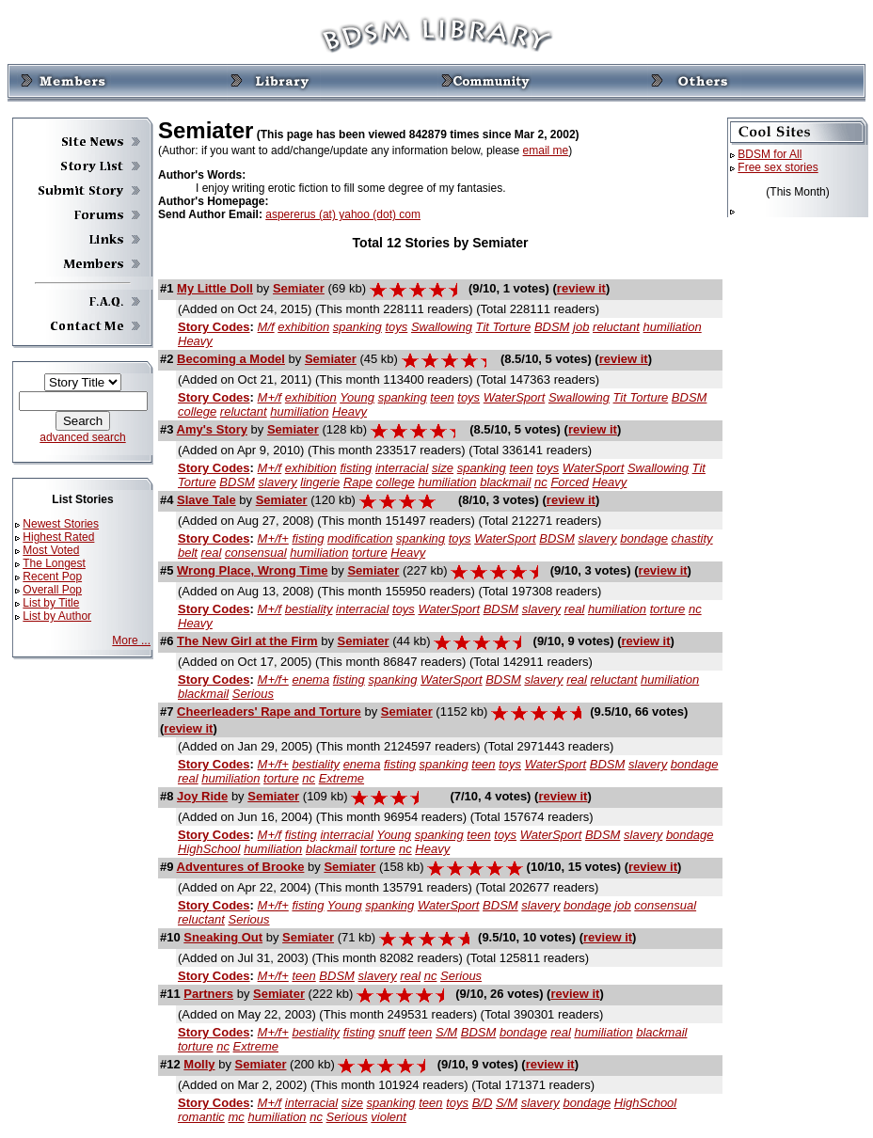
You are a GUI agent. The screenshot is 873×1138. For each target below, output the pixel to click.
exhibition (303, 327)
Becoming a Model (231, 359)
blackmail (505, 482)
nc (541, 482)
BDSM (552, 327)
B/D (482, 1103)
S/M (446, 1032)
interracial (401, 468)
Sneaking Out (222, 937)
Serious (253, 694)
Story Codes (214, 327)
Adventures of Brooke (241, 867)
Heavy (195, 341)
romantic (201, 1117)
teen (441, 397)
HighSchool (209, 849)
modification (359, 538)
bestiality (309, 609)
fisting (356, 468)
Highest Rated (58, 537)
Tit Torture (504, 327)
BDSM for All (770, 154)
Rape (358, 482)
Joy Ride (202, 796)
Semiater (299, 288)
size (442, 468)
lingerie (320, 482)
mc (236, 1117)
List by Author (57, 616)
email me (546, 150)
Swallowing (441, 327)
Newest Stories (61, 523)
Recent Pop (52, 576)
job (581, 327)
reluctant (616, 327)
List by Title (51, 602)
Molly (198, 1064)
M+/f (270, 397)
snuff (391, 1032)
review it (581, 288)
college (197, 411)
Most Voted (51, 550)
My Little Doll (215, 288)
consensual (256, 552)
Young (357, 397)
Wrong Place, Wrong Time (252, 570)
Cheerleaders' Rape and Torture (269, 711)
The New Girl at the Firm (247, 641)
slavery (278, 482)
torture (370, 552)
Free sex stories (777, 167)
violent (388, 1117)
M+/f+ (273, 538)
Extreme (341, 778)
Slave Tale (206, 500)
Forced (569, 482)
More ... (131, 640)
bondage (644, 538)
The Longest (54, 563)
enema (310, 679)
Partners (208, 994)
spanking (357, 327)
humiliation (672, 327)
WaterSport (515, 397)
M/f (266, 327)
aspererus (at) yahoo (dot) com (343, 214)
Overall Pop (52, 589)
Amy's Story (212, 429)
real (211, 552)
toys (396, 327)
